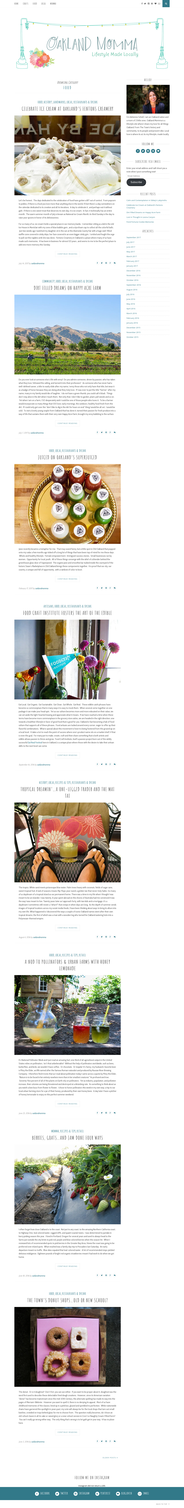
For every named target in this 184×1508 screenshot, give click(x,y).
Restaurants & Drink (86, 102)
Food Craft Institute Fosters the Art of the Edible (67, 613)
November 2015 (133, 332)
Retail (82, 955)
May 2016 (130, 304)
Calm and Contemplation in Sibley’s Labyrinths (146, 200)
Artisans (48, 606)
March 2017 (131, 256)
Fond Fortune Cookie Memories (140, 222)
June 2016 (130, 299)
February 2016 (132, 318)
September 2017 (133, 237)
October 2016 (132, 280)
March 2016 (131, 313)
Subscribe (136, 182)
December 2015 (133, 327)
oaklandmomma (37, 263)
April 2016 (130, 308)
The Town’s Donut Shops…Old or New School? (67, 1300)
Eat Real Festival (35, 742)
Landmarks (59, 102)
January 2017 (132, 266)
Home (16, 3)
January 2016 (132, 323)
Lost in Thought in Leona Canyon (140, 217)
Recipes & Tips (63, 782)
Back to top (163, 1504)
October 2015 (132, 337)
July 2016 (130, 294)
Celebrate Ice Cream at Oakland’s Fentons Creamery (68, 108)
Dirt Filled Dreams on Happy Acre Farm (67, 288)
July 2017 (130, 242)
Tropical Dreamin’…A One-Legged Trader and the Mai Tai (68, 792)
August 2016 (131, 289)
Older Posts (110, 1458)
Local (43, 3)
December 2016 (133, 270)
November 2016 (133, 275)
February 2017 (132, 261)
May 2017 (130, 251)
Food (35, 3)
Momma (53, 3)
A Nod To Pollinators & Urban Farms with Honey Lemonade (67, 965)
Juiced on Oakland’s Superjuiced (67, 457)
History (48, 102)
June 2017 (130, 247)
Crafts (25, 3)
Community (48, 281)
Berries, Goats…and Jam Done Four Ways (67, 1137)
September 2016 (133, 285)
